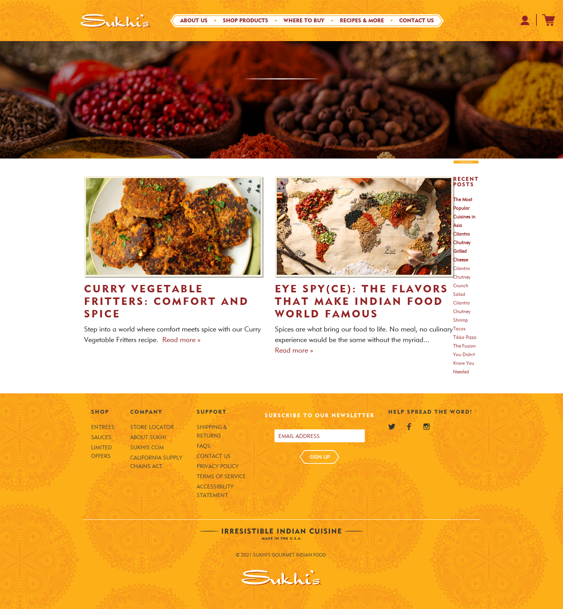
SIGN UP (320, 457)
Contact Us (416, 20)
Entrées (103, 427)
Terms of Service (221, 476)
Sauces (101, 437)
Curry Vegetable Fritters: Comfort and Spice (166, 301)
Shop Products (245, 20)
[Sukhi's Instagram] (426, 426)
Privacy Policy (217, 466)
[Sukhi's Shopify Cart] (548, 20)
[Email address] (319, 435)
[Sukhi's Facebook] (408, 426)
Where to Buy (304, 20)
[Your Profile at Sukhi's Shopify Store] (525, 20)
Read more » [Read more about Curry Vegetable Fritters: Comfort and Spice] (181, 339)
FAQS (203, 446)
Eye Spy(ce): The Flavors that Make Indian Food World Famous (361, 301)
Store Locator (152, 427)
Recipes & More (362, 20)
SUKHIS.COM (147, 447)
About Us (194, 20)
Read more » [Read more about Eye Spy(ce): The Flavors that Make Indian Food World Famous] (294, 350)
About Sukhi (148, 437)
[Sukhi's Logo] (115, 20)
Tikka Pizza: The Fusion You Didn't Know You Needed (465, 354)
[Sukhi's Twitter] (391, 426)
